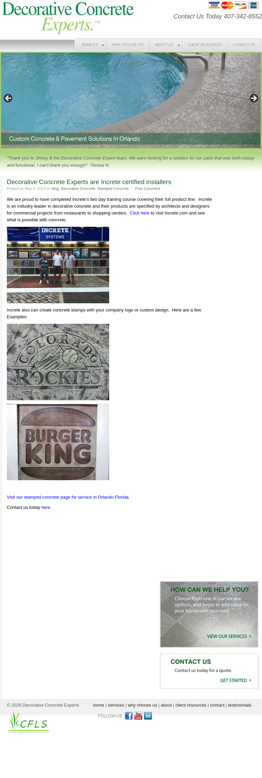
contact (217, 705)
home (98, 705)
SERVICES (90, 45)
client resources (190, 705)
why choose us (142, 705)
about (166, 705)
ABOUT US (164, 45)
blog (55, 188)
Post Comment (147, 188)
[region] (131, 100)
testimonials (239, 705)
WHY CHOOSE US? (128, 45)
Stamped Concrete (113, 188)
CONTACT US (244, 45)
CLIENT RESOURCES (205, 45)
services (116, 705)
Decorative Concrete (78, 188)
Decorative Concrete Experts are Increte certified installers (89, 181)
